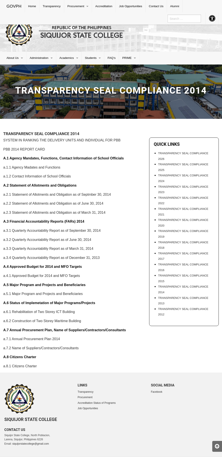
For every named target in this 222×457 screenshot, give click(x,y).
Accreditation (103, 6)
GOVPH (14, 6)
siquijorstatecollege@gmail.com (30, 443)
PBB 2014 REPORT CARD (24, 149)
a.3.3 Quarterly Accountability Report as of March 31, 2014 (48, 248)
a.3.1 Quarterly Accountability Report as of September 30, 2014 (52, 230)
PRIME (127, 58)
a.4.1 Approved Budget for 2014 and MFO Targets (41, 276)
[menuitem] (14, 6)
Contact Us (156, 6)
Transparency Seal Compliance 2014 (41, 133)
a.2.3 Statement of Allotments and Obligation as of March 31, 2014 (54, 212)
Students (91, 58)
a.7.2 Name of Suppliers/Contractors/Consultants (41, 348)
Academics (66, 58)
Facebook (156, 391)
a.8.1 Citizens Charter (20, 366)
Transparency (52, 6)
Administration (39, 58)
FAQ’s (112, 58)
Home (32, 6)
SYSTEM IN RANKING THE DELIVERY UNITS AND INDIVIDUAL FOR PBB (62, 140)
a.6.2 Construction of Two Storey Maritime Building (42, 321)
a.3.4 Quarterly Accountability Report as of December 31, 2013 (51, 258)
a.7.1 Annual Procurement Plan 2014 (31, 339)
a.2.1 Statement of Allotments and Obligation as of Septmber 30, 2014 (57, 194)
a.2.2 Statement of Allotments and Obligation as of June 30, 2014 (53, 203)
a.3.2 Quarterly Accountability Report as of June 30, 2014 (47, 240)
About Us (13, 58)
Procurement (75, 6)
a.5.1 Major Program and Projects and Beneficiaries (43, 294)
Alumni (174, 6)
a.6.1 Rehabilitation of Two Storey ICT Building (39, 312)
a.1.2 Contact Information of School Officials (37, 176)
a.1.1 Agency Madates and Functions (31, 167)
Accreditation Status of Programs (97, 402)
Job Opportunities (130, 6)
